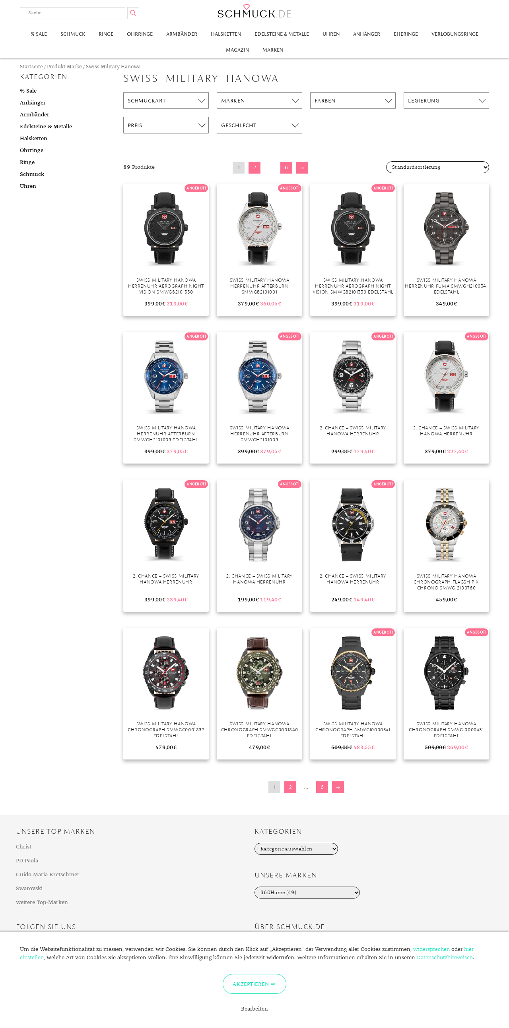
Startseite (31, 67)
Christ (23, 847)
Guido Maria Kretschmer (48, 874)
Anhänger (366, 34)
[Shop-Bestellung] (437, 167)
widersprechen (431, 949)
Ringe (106, 34)
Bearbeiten (254, 1009)
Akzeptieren (251, 984)
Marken (272, 50)
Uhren (331, 34)
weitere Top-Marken (42, 902)
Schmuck (72, 34)
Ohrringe (140, 34)
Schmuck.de (254, 11)
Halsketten (226, 34)
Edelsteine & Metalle (281, 34)
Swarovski (29, 888)
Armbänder (181, 34)
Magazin (237, 50)
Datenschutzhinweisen (445, 957)
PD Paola (27, 861)
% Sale (39, 34)
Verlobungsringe (454, 34)
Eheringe (406, 34)
